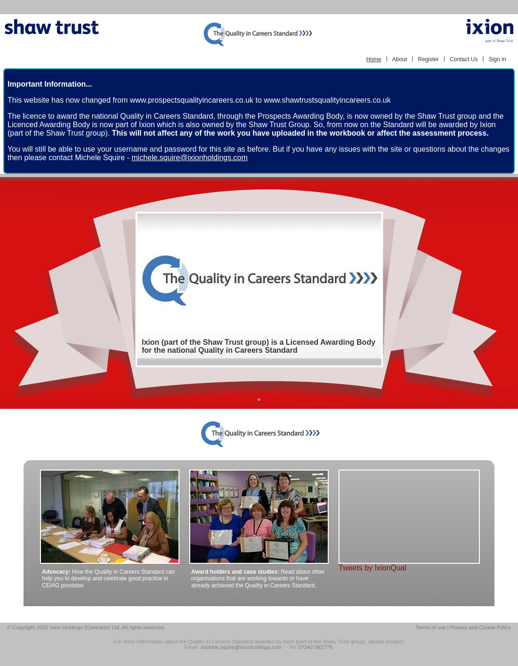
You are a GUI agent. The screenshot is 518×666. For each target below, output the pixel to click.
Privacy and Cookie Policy (480, 627)
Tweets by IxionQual (372, 568)
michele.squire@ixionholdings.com (189, 158)
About (399, 59)
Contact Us (464, 59)
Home (373, 59)
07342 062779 (315, 647)
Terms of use (430, 627)
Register (428, 59)
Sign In (497, 59)
